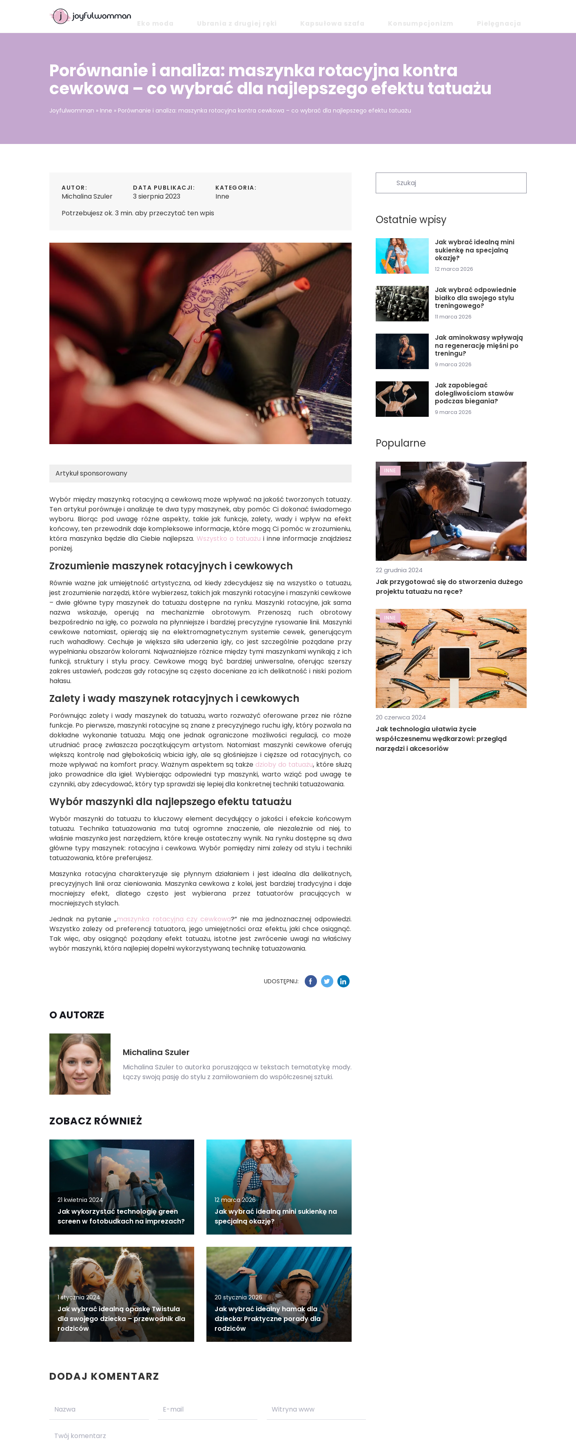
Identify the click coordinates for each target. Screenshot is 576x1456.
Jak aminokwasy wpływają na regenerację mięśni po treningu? (479, 346)
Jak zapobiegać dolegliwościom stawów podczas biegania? (474, 393)
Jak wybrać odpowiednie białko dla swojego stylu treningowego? (475, 298)
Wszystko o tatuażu (229, 538)
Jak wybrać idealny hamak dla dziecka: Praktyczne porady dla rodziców (268, 1318)
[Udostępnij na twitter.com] (327, 981)
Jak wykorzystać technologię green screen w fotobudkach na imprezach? (121, 1216)
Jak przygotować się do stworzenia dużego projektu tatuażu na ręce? (449, 586)
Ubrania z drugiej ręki (312, 16)
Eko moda (251, 16)
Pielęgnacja (508, 16)
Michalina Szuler (87, 196)
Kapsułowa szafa (384, 16)
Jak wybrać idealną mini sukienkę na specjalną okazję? (474, 250)
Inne (222, 196)
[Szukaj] (385, 182)
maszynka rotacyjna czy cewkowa (173, 919)
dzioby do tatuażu (284, 764)
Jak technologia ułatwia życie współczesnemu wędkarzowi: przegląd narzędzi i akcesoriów (441, 738)
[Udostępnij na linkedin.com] (343, 981)
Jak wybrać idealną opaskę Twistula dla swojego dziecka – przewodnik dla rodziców (121, 1318)
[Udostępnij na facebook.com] (311, 981)
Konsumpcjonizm (450, 16)
